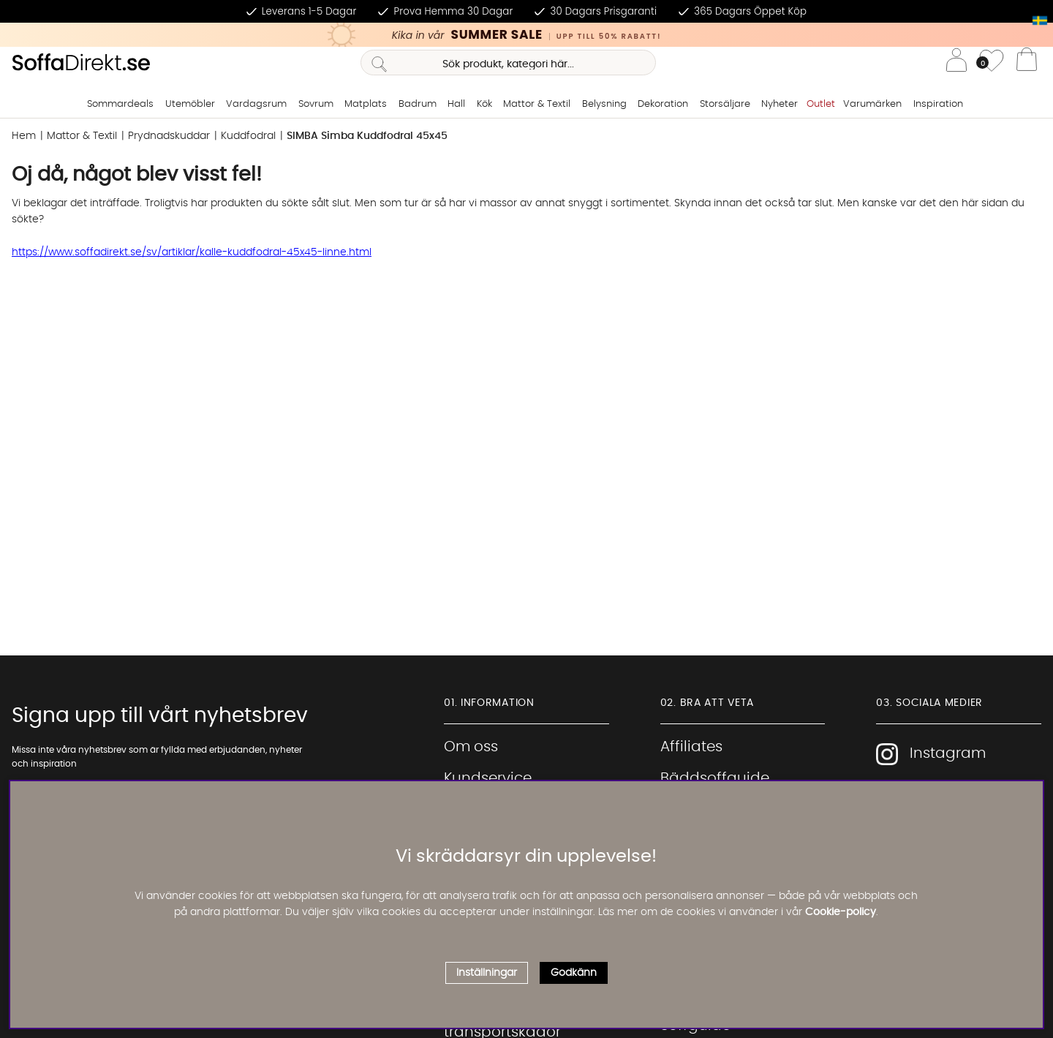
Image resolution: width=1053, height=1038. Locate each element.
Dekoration (663, 104)
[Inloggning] (956, 62)
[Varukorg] (1026, 63)
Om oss (471, 747)
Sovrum (315, 104)
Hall (456, 104)
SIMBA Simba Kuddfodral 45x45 (367, 136)
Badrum (418, 104)
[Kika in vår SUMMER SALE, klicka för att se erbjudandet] (526, 35)
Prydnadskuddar (169, 136)
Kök (484, 104)
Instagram (931, 754)
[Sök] (508, 62)
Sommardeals (120, 104)
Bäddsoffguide (714, 778)
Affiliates (691, 747)
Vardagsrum (256, 104)
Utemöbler (190, 104)
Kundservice (488, 778)
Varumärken (872, 104)
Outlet (821, 104)
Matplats (365, 104)
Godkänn (574, 973)
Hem (24, 136)
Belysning (604, 104)
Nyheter (779, 104)
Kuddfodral (248, 136)
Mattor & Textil (536, 104)
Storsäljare (725, 104)
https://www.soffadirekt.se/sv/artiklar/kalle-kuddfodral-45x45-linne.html (191, 252)
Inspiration (938, 104)
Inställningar (486, 973)
